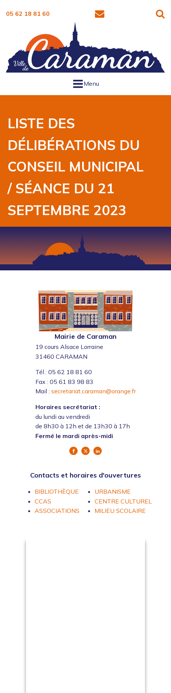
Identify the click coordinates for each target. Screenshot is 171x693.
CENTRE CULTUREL (123, 501)
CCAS (43, 501)
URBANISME (113, 491)
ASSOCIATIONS (57, 510)
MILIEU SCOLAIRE (120, 510)
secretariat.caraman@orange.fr (93, 391)
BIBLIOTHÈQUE (57, 491)
